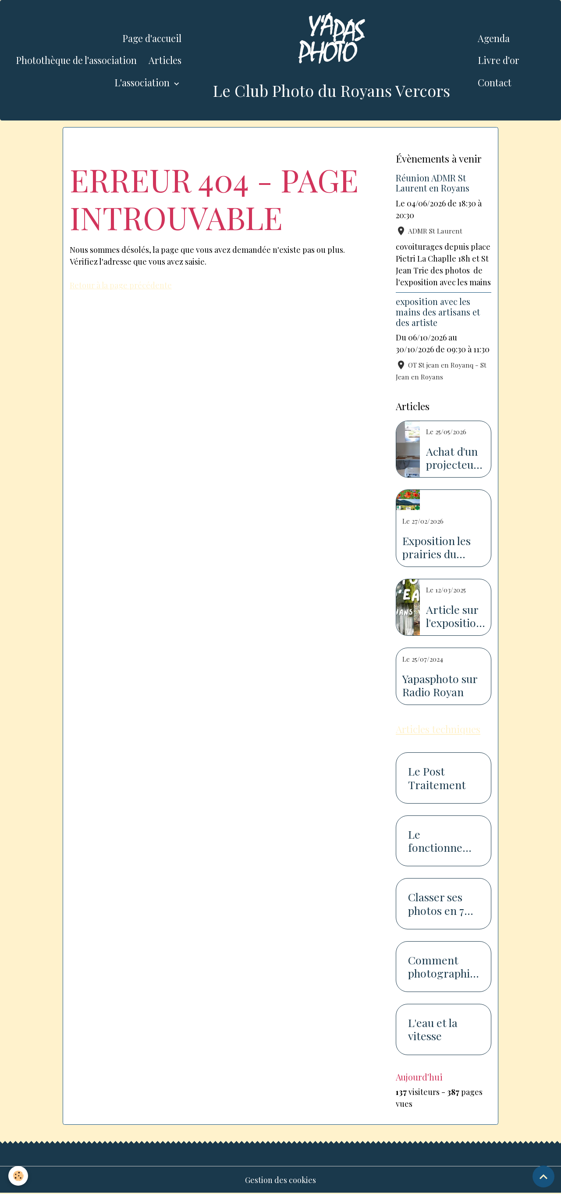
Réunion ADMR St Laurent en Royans (432, 183)
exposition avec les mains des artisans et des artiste (438, 312)
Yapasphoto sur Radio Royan (439, 685)
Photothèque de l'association (76, 60)
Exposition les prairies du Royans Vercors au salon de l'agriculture (440, 547)
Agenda (494, 38)
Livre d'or (498, 60)
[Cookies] (18, 1176)
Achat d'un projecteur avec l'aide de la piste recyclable (452, 458)
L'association (143, 82)
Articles (165, 60)
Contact (494, 82)
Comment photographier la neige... (442, 966)
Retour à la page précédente (121, 285)
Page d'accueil (151, 38)
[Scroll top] (543, 1176)
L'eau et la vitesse (433, 1029)
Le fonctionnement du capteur (443, 841)
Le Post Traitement (437, 778)
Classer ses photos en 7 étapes (436, 903)
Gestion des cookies (280, 1180)
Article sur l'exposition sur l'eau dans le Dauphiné (454, 616)
